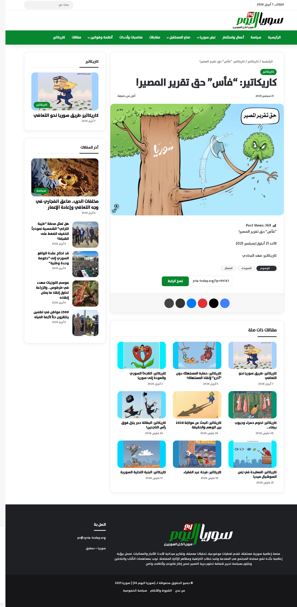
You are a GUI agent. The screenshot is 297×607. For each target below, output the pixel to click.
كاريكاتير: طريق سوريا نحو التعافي (252, 376)
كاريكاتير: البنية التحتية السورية (137, 472)
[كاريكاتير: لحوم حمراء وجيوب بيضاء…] (247, 404)
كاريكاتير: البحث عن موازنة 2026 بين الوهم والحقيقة (193, 425)
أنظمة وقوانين (96, 37)
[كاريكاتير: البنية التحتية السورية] (136, 454)
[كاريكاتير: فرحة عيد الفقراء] (191, 454)
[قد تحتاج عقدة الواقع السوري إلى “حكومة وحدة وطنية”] (80, 264)
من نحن (175, 590)
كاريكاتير (53, 37)
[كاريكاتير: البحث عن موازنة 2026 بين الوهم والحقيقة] (191, 404)
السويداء (241, 268)
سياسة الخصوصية (129, 590)
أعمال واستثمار (227, 37)
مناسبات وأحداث (125, 37)
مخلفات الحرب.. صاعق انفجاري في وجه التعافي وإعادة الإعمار (61, 204)
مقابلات (149, 37)
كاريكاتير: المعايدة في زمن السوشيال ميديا (251, 474)
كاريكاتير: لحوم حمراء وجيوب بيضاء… (250, 425)
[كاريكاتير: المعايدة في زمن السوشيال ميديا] (247, 454)
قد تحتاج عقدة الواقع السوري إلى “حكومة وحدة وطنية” (47, 258)
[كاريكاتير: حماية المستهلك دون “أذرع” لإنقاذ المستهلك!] (191, 355)
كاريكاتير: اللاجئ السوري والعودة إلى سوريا (142, 376)
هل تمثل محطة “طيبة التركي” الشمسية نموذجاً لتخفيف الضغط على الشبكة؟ (44, 231)
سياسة (250, 37)
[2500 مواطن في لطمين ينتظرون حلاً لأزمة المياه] (80, 323)
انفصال (223, 268)
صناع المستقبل (174, 37)
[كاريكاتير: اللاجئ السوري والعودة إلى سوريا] (136, 355)
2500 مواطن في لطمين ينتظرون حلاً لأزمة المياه (45, 315)
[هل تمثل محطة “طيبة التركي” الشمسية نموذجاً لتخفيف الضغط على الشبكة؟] (80, 235)
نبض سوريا (202, 37)
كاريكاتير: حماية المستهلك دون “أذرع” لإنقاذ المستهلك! (193, 376)
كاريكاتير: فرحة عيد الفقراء (197, 472)
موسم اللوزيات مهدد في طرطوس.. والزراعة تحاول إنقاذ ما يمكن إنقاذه (46, 290)
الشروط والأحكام (156, 590)
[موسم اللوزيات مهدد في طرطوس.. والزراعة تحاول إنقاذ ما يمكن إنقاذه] (80, 293)
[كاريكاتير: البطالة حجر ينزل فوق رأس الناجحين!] (136, 404)
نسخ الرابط (169, 281)
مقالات (71, 37)
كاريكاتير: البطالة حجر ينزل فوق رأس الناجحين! (138, 425)
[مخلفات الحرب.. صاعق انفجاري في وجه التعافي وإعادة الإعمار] (59, 177)
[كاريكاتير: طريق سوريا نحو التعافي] (247, 355)
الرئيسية (268, 37)
